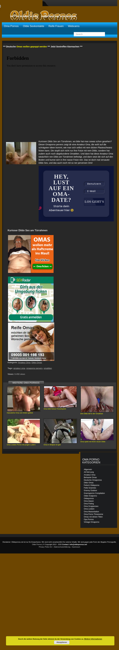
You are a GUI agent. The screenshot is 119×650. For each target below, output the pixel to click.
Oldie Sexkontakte (33, 26)
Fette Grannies (90, 488)
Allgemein (88, 470)
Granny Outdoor (90, 491)
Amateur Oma (24, 363)
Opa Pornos (89, 520)
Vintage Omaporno (91, 522)
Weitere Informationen (93, 639)
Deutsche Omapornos (93, 480)
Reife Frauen (56, 26)
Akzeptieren (61, 642)
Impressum (76, 547)
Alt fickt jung (89, 472)
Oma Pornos (11, 26)
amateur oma (19, 368)
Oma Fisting (89, 504)
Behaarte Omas (90, 478)
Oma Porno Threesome (93, 514)
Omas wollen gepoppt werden (31, 46)
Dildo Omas (37, 363)
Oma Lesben (89, 509)
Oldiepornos (89, 499)
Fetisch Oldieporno (91, 486)
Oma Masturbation (91, 512)
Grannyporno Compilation (94, 493)
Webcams (73, 26)
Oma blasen (89, 501)
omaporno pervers (34, 368)
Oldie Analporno (90, 496)
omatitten (48, 368)
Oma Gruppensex (91, 507)
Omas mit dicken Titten (93, 517)
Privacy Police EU (45, 547)
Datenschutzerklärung (62, 547)
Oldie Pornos (37, 545)
